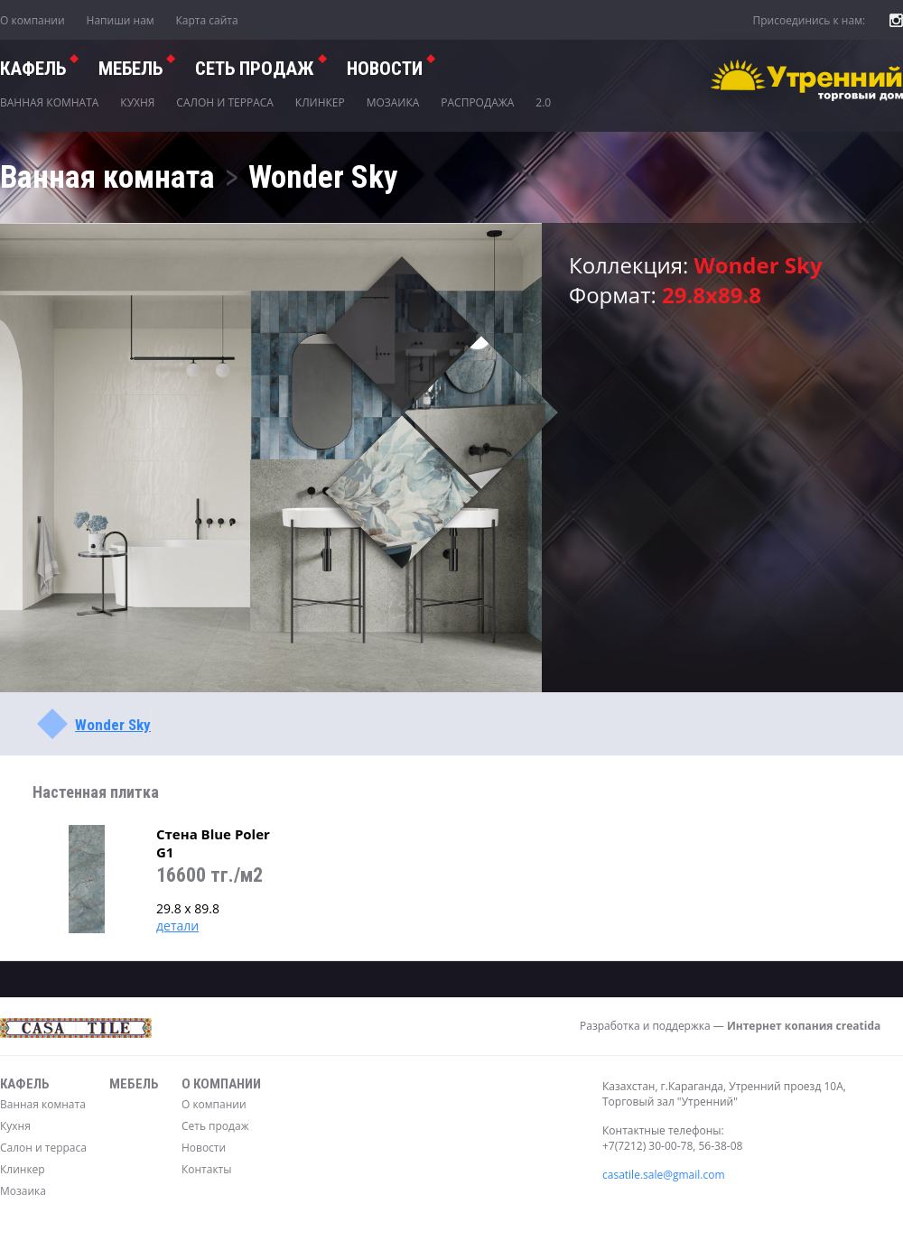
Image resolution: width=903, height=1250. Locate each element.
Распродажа (477, 102)
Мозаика (393, 102)
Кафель (33, 68)
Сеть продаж (215, 1126)
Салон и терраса (225, 102)
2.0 (543, 102)
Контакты (207, 1169)
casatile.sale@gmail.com (663, 1174)
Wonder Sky (113, 725)
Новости (385, 68)
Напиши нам (120, 20)
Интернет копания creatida (803, 1025)
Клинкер (320, 102)
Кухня (137, 102)
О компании (32, 20)
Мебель (130, 68)
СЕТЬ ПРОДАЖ (254, 68)
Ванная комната (49, 102)
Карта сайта (207, 20)
